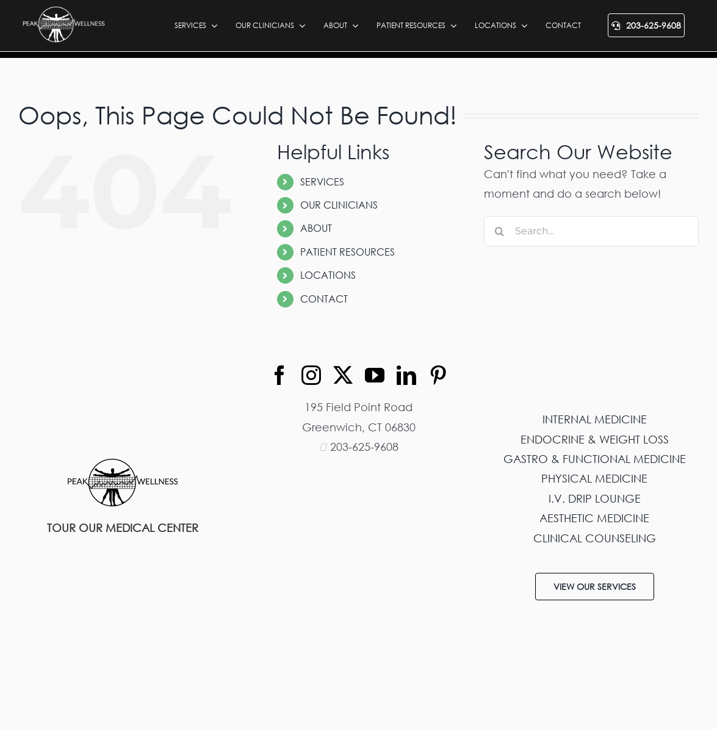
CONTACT (324, 299)
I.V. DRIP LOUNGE (595, 498)
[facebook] (279, 375)
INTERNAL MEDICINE (594, 419)
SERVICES (322, 182)
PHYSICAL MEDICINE (594, 478)
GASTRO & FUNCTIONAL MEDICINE (594, 458)
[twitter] (343, 375)
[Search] (499, 231)
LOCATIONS (328, 275)
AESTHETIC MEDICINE (594, 518)
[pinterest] (438, 375)
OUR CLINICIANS (339, 205)
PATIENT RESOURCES (347, 252)
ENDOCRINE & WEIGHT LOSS (595, 439)
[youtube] (374, 375)
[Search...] (591, 231)
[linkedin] (406, 375)
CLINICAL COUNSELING (594, 538)
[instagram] (311, 375)
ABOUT (316, 228)
